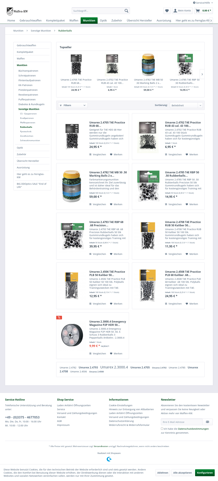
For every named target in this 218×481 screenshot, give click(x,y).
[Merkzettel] (167, 10)
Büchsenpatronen (28, 70)
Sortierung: (161, 105)
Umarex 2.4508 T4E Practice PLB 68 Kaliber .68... (183, 273)
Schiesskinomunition (30, 140)
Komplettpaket (25, 51)
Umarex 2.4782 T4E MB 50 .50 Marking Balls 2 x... (148, 81)
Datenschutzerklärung (121, 421)
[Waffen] (74, 20)
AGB (59, 421)
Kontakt (61, 417)
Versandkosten (101, 446)
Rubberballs (26, 127)
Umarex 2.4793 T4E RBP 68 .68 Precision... (106, 223)
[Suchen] (126, 10)
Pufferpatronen (27, 99)
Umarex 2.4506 (79, 371)
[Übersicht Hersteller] (139, 20)
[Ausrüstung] (163, 20)
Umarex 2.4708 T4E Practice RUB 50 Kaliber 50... (183, 223)
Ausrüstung (23, 167)
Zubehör (21, 154)
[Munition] (89, 20)
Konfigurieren (205, 472)
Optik (20, 147)
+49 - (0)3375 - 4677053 (22, 417)
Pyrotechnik (25, 131)
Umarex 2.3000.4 (114, 367)
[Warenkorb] (203, 10)
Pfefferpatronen (27, 122)
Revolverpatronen (28, 94)
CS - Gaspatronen (28, 113)
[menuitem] (101, 10)
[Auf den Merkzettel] (116, 154)
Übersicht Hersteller (28, 160)
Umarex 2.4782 (68, 367)
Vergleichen (97, 154)
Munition (22, 65)
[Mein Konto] (182, 10)
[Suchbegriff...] (101, 10)
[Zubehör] (117, 20)
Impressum (63, 425)
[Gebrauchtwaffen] (30, 20)
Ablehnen (162, 472)
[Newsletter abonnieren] (207, 422)
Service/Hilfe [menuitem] (202, 2)
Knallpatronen (27, 118)
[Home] (11, 20)
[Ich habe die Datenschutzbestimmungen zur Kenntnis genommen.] (162, 429)
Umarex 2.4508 (96, 371)
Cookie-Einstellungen (120, 405)
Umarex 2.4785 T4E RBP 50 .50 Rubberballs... (185, 81)
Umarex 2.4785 (177, 367)
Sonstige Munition (28, 109)
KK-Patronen (25, 85)
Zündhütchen (26, 136)
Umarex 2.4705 (140, 367)
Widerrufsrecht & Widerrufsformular (129, 425)
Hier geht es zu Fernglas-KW (30, 175)
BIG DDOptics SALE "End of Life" (31, 185)
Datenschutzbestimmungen (193, 428)
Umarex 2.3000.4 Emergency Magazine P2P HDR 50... (107, 323)
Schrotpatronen (27, 75)
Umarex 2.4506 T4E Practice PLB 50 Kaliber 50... (107, 273)
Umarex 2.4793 (89, 367)
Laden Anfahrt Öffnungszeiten (74, 405)
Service (61, 409)
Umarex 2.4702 (159, 367)
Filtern (65, 105)
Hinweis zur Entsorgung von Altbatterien (131, 409)
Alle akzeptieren (182, 472)
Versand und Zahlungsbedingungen (77, 413)
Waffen (21, 58)
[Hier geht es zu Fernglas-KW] (193, 20)
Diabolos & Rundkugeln (31, 104)
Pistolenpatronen (28, 89)
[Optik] (103, 20)
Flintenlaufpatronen (29, 80)
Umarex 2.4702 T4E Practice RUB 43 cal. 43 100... (112, 81)
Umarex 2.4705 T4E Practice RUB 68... (76, 81)
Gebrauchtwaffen (26, 45)
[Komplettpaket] (55, 20)
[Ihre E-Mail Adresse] (181, 422)
